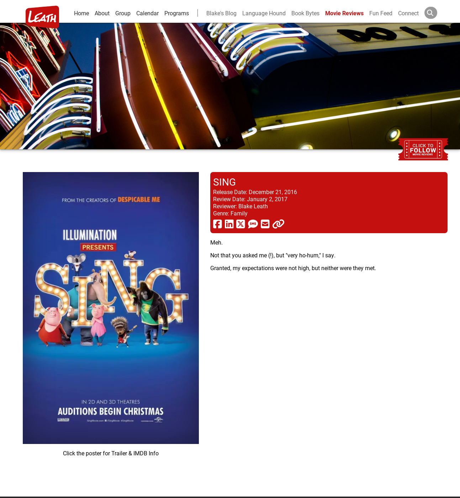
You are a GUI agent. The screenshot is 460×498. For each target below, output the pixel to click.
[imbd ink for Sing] (111, 328)
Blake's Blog (221, 13)
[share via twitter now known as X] (240, 223)
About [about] (102, 13)
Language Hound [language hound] (264, 13)
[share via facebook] (217, 223)
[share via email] (265, 223)
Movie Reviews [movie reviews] (344, 13)
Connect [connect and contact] (408, 13)
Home (81, 13)
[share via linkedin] (229, 223)
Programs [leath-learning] (176, 13)
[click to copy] (278, 223)
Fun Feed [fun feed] (380, 13)
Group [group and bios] (123, 13)
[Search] (436, 12)
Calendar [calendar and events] (147, 13)
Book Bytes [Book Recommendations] (305, 13)
